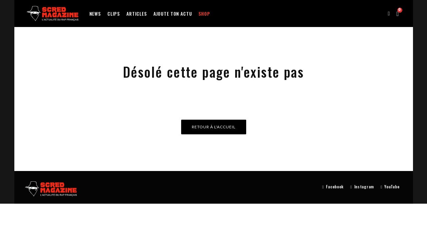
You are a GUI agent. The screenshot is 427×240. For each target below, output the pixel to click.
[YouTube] (390, 187)
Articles (136, 13)
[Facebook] (333, 187)
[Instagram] (362, 187)
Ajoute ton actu (172, 13)
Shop (204, 13)
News (95, 13)
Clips (113, 13)
